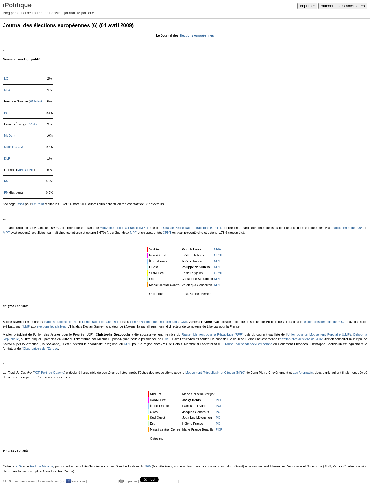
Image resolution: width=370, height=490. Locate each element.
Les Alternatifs (303, 372)
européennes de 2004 (347, 227)
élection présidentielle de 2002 (301, 339)
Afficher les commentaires (343, 6)
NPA (7, 90)
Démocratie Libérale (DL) (100, 321)
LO (6, 78)
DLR (7, 158)
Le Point (38, 204)
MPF (20, 169)
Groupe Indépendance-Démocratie (247, 344)
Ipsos (20, 204)
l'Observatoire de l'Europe (40, 348)
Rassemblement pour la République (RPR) (212, 334)
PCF (33, 101)
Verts (33, 124)
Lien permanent (25, 481)
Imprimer (307, 6)
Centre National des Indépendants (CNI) (158, 321)
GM (20, 147)
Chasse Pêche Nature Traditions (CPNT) (192, 227)
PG (39, 101)
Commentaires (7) (51, 481)
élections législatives (51, 326)
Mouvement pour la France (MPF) (124, 227)
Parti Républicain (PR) (60, 321)
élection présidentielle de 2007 (323, 321)
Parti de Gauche (52, 372)
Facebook (75, 481)
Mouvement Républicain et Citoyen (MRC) (215, 372)
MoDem (9, 135)
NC (14, 147)
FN (6, 181)
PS (6, 113)
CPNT (29, 169)
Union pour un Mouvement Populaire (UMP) (319, 334)
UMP (7, 147)
